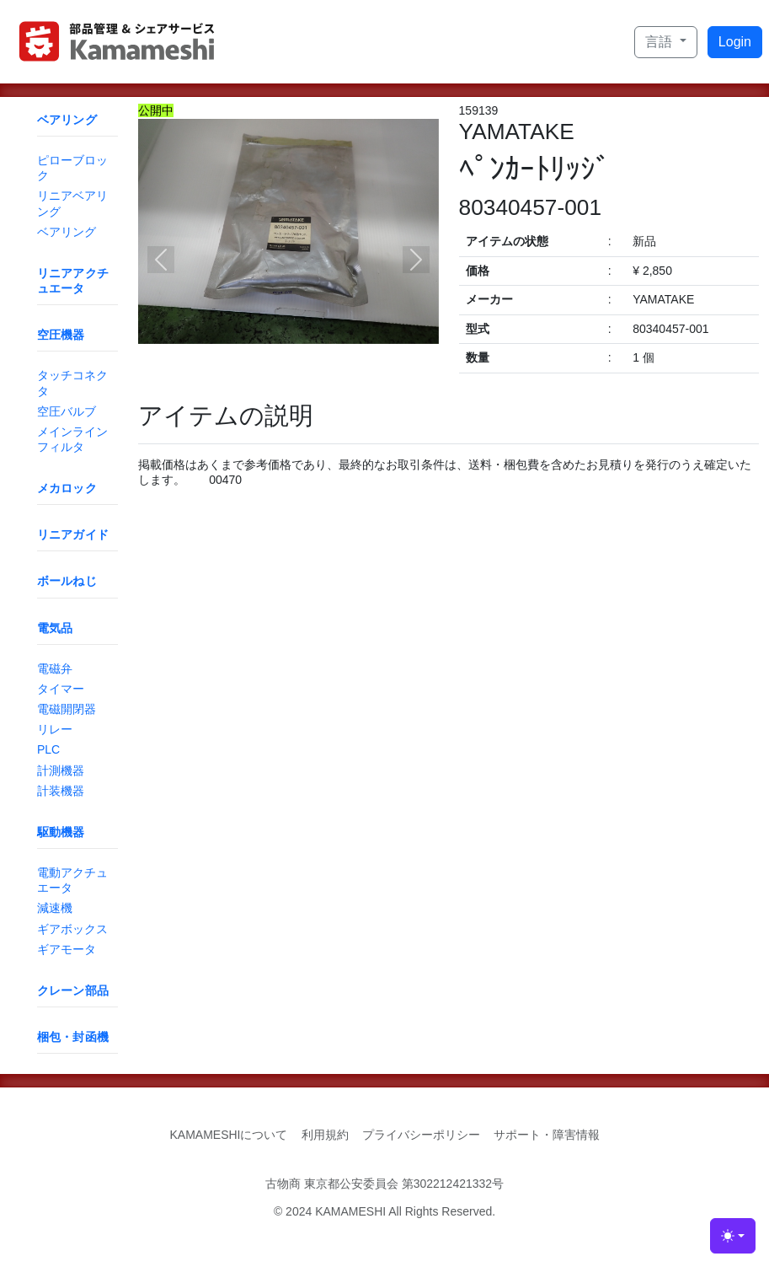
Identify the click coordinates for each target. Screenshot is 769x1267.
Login (734, 42)
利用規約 (325, 1134)
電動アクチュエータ (72, 880)
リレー (54, 729)
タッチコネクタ (72, 382)
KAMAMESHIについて (228, 1134)
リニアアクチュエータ (73, 280)
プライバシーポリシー (421, 1134)
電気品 (54, 628)
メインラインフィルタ (72, 439)
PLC (48, 749)
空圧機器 (61, 334)
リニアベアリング (72, 203)
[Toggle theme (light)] (733, 1236)
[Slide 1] (273, 378)
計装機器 (60, 790)
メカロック (67, 488)
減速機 (54, 908)
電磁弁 (54, 668)
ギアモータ (66, 949)
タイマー (60, 688)
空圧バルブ (66, 411)
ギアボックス (72, 929)
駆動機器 (61, 832)
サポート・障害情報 (547, 1134)
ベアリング (67, 119)
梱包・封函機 (73, 1037)
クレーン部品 (73, 990)
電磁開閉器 (66, 709)
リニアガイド (73, 534)
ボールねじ (67, 581)
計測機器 (60, 770)
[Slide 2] (303, 378)
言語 (660, 42)
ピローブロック (72, 167)
